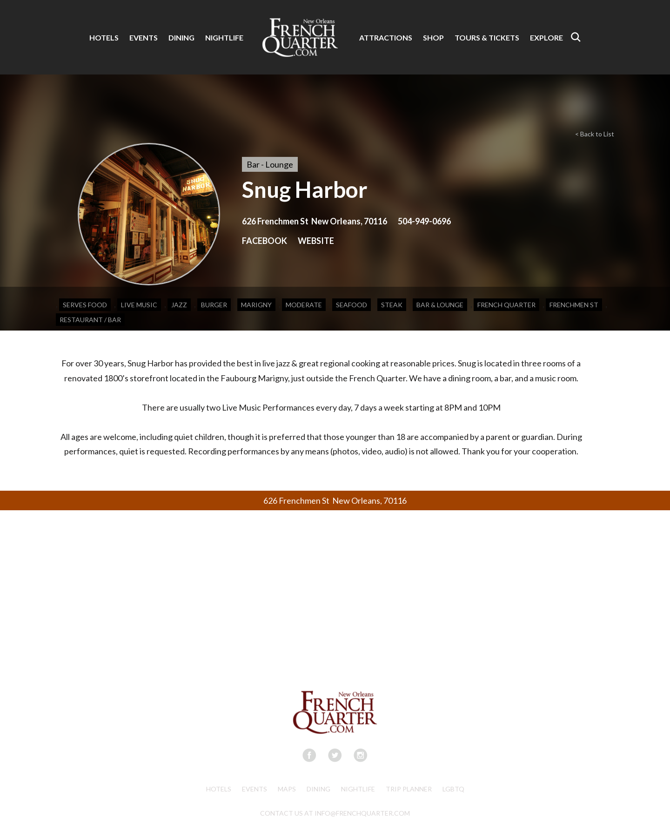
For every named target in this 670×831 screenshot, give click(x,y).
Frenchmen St (573, 305)
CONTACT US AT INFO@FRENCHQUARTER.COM (335, 813)
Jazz (179, 305)
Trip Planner (409, 789)
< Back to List (594, 134)
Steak (391, 305)
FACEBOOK (264, 241)
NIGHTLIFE (224, 37)
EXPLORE (546, 37)
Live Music (139, 305)
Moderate (304, 305)
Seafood (351, 305)
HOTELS (104, 37)
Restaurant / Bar (90, 320)
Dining (318, 789)
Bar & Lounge (439, 305)
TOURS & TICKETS (487, 37)
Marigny (256, 305)
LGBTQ (453, 789)
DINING (181, 37)
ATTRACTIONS (385, 37)
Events (254, 789)
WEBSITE (316, 241)
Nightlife (358, 789)
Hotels (218, 789)
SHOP (433, 37)
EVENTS (143, 37)
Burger (214, 305)
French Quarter (506, 305)
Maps (287, 789)
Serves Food (85, 305)
